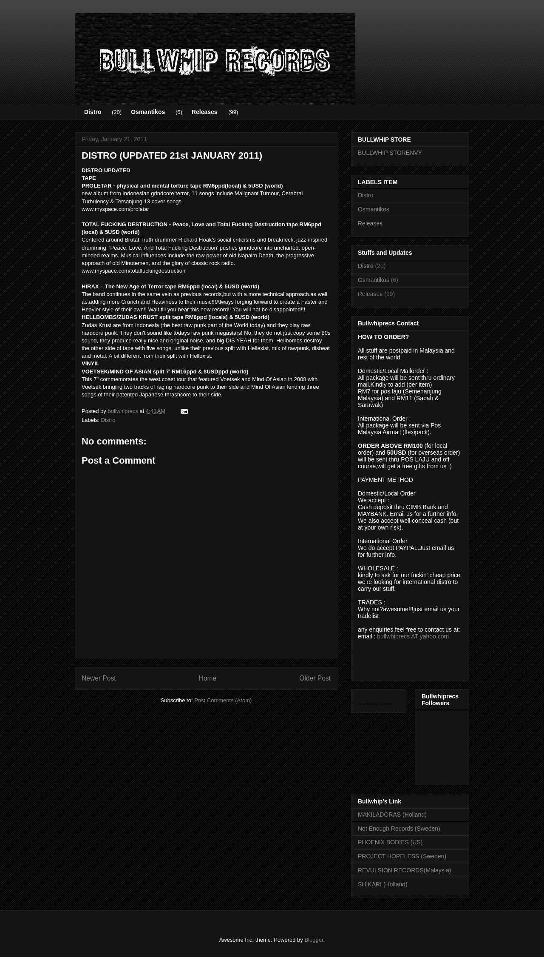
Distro (92, 111)
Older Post (315, 678)
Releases (205, 111)
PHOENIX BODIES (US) (390, 842)
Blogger (313, 940)
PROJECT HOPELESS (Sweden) (402, 856)
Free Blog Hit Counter (375, 703)
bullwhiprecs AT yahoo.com (413, 636)
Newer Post (99, 678)
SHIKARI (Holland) (383, 884)
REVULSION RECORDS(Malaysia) (404, 870)
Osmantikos (148, 111)
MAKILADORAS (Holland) (392, 814)
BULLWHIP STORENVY (390, 152)
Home (208, 678)
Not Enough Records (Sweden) (399, 828)
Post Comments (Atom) (223, 700)
